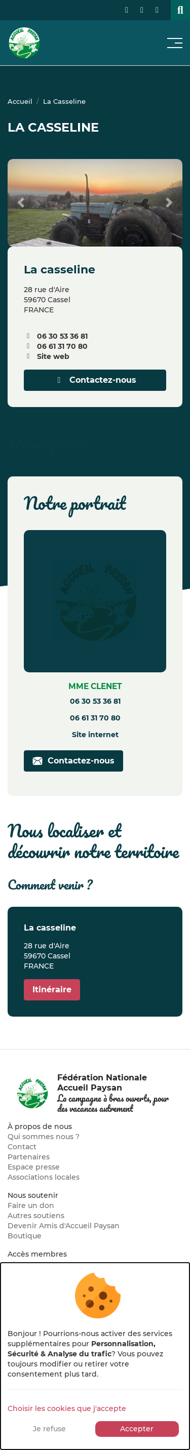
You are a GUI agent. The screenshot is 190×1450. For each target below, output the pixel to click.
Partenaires (29, 1156)
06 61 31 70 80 (62, 346)
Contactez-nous (95, 380)
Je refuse (49, 1428)
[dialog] (95, 1356)
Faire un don (31, 1205)
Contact (22, 1146)
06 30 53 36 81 (62, 336)
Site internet (95, 734)
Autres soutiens (36, 1215)
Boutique (25, 1235)
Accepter (137, 1428)
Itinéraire (51, 989)
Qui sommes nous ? (44, 1136)
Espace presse (34, 1167)
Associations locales (44, 1177)
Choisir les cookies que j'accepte (67, 1408)
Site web (53, 356)
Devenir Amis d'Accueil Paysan (64, 1225)
